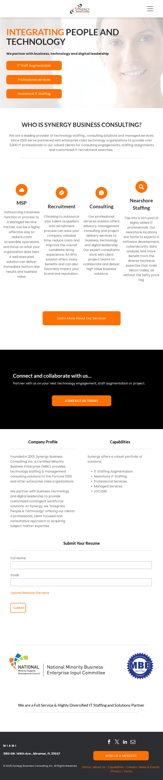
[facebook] (109, 742)
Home (86, 767)
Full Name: (18, 558)
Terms (127, 771)
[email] (132, 742)
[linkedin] (124, 742)
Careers (131, 767)
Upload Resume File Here (29, 593)
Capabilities (116, 767)
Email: (14, 575)
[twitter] (116, 742)
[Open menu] (150, 9)
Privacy (116, 771)
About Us (99, 767)
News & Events (149, 767)
